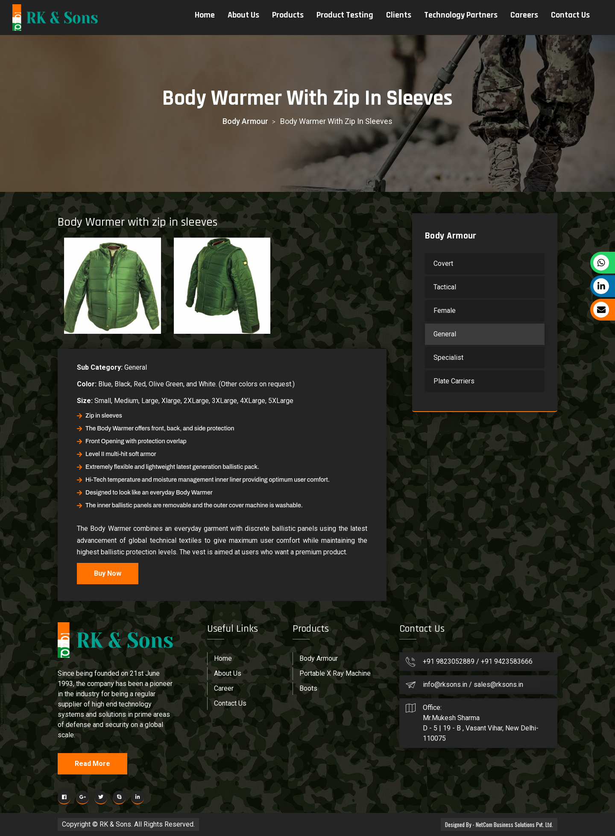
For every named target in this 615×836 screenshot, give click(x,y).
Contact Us (570, 15)
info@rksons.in (445, 684)
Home (204, 15)
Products (287, 15)
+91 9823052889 (449, 661)
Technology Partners (460, 15)
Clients (398, 15)
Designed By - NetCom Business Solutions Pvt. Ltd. (496, 824)
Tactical (444, 287)
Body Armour (245, 121)
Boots (308, 688)
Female (444, 310)
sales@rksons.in (498, 684)
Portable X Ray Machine (335, 673)
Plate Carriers (453, 381)
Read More (92, 763)
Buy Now (107, 573)
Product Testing (344, 15)
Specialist (448, 357)
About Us (243, 15)
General (444, 334)
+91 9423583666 (507, 661)
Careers (524, 15)
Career (224, 688)
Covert (443, 263)
